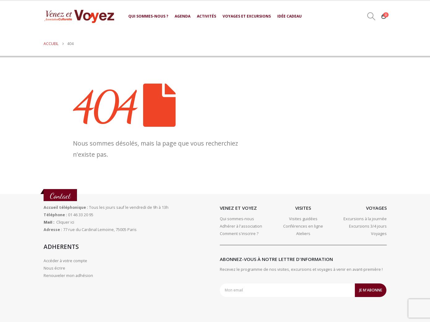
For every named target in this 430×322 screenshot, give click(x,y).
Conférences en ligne (303, 226)
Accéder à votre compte (65, 260)
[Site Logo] (79, 16)
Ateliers (303, 233)
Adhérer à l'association (241, 226)
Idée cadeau (289, 16)
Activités (206, 16)
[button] (371, 16)
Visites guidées (303, 218)
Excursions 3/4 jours (368, 226)
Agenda (182, 16)
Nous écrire (54, 268)
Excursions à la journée (365, 218)
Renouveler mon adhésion (68, 275)
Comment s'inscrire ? (239, 233)
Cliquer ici (65, 222)
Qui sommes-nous (237, 218)
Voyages (379, 233)
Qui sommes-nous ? (148, 16)
